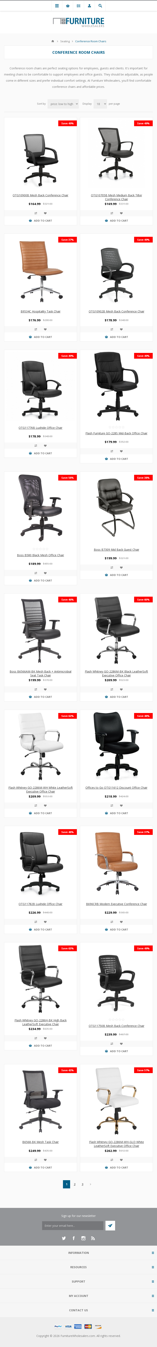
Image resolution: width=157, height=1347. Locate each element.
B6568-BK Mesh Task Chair (40, 1142)
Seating (65, 41)
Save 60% (143, 599)
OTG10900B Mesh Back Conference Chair (40, 195)
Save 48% (143, 716)
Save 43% (67, 1070)
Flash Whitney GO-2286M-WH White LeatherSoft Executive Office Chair (40, 789)
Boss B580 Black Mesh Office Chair (40, 555)
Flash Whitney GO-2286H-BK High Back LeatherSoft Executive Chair (41, 1022)
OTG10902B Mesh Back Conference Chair (116, 311)
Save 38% (143, 478)
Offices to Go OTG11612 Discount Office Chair (116, 788)
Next (90, 1184)
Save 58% (67, 478)
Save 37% (67, 239)
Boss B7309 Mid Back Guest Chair (116, 550)
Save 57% (143, 1070)
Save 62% (67, 716)
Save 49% (67, 123)
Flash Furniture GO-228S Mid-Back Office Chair (116, 433)
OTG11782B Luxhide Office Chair (40, 904)
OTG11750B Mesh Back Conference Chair (116, 1026)
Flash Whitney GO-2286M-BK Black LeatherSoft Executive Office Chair (116, 673)
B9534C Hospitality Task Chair (41, 311)
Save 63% (67, 948)
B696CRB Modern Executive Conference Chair (116, 904)
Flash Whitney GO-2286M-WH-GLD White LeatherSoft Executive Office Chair (116, 1144)
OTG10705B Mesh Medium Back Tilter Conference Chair (116, 197)
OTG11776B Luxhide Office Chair (40, 428)
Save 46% (67, 599)
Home (53, 41)
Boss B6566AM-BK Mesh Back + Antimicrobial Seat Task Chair (40, 673)
